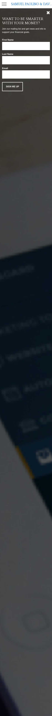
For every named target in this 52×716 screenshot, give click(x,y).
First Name (8, 40)
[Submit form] (12, 86)
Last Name (7, 54)
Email (5, 68)
